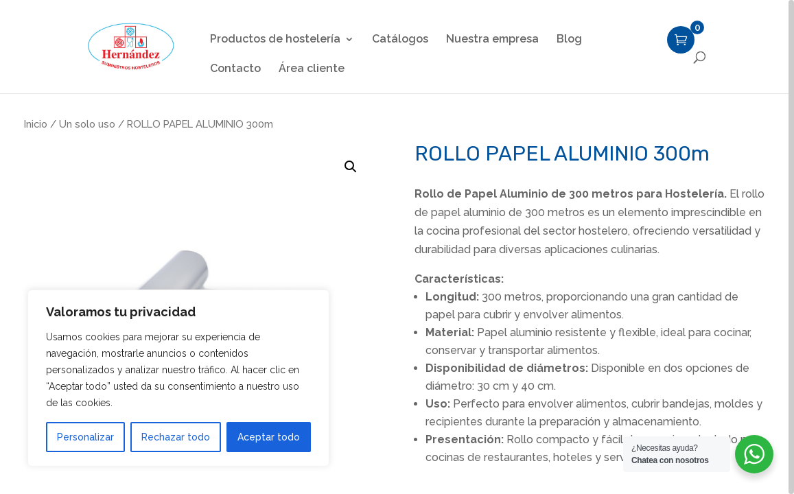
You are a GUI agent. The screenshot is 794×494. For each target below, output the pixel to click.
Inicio (35, 124)
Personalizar (85, 437)
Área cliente (312, 69)
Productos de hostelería (275, 39)
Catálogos (400, 39)
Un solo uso (87, 124)
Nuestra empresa (492, 39)
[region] (397, 247)
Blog (569, 39)
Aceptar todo (268, 437)
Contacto (235, 69)
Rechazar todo (175, 437)
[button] (350, 166)
